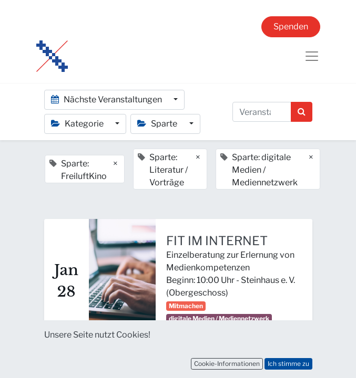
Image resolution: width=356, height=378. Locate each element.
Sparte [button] (158, 124)
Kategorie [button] (78, 124)
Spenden (290, 27)
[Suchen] (301, 112)
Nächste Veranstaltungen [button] (107, 99)
